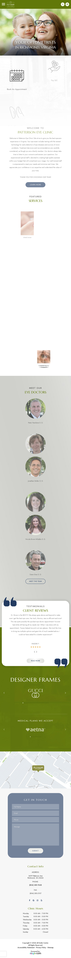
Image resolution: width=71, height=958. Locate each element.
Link (44, 359)
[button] (66, 687)
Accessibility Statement (26, 947)
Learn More (35, 179)
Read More (35, 661)
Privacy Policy (41, 947)
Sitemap (51, 947)
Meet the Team (35, 581)
